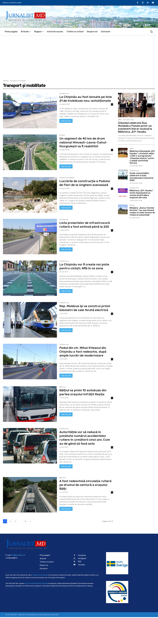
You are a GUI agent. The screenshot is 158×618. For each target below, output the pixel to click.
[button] (151, 31)
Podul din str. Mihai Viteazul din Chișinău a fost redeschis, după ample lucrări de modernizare (83, 352)
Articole (5, 81)
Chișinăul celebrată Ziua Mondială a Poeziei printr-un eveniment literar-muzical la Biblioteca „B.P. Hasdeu (135, 127)
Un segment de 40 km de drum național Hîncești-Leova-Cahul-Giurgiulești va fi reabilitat (84, 143)
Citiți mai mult (66, 125)
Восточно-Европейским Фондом (35, 584)
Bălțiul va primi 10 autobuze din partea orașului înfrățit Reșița (83, 393)
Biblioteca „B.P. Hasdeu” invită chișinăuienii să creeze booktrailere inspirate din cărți (141, 194)
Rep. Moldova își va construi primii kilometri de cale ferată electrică (85, 309)
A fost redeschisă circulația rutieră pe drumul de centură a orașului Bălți (83, 485)
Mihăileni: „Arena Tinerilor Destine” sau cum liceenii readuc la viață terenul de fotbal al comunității (142, 211)
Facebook (82, 556)
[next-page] (31, 522)
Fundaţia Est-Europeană (40, 576)
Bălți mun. (62, 388)
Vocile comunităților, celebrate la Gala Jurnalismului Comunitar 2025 (142, 176)
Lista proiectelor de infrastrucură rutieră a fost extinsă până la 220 (85, 225)
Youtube (81, 566)
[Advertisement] (79, 54)
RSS (79, 562)
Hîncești (62, 136)
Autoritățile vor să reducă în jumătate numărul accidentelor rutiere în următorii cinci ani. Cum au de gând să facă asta (86, 438)
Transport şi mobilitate (66, 178)
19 (25, 522)
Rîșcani (132, 205)
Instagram (82, 559)
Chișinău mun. (64, 93)
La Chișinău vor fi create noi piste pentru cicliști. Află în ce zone (85, 267)
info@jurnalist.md (18, 556)
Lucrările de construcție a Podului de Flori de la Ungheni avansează (85, 184)
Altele (120, 119)
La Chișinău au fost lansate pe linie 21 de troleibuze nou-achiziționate (82, 100)
